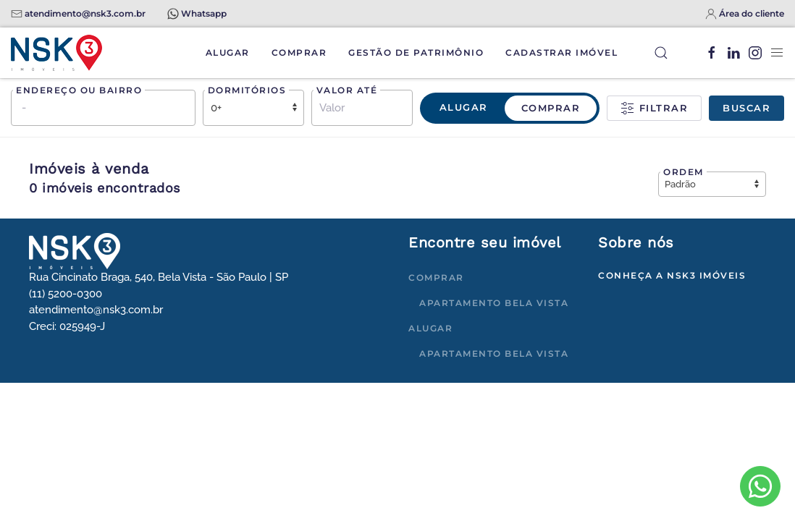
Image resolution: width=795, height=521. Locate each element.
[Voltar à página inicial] (56, 52)
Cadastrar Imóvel (561, 52)
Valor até (347, 90)
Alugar (228, 52)
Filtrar (654, 108)
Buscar (746, 108)
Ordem (683, 171)
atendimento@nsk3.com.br (85, 13)
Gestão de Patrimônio (416, 52)
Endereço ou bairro (79, 90)
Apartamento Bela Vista (493, 302)
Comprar (299, 52)
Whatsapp (204, 13)
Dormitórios (247, 90)
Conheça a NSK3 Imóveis (672, 275)
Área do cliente (751, 13)
